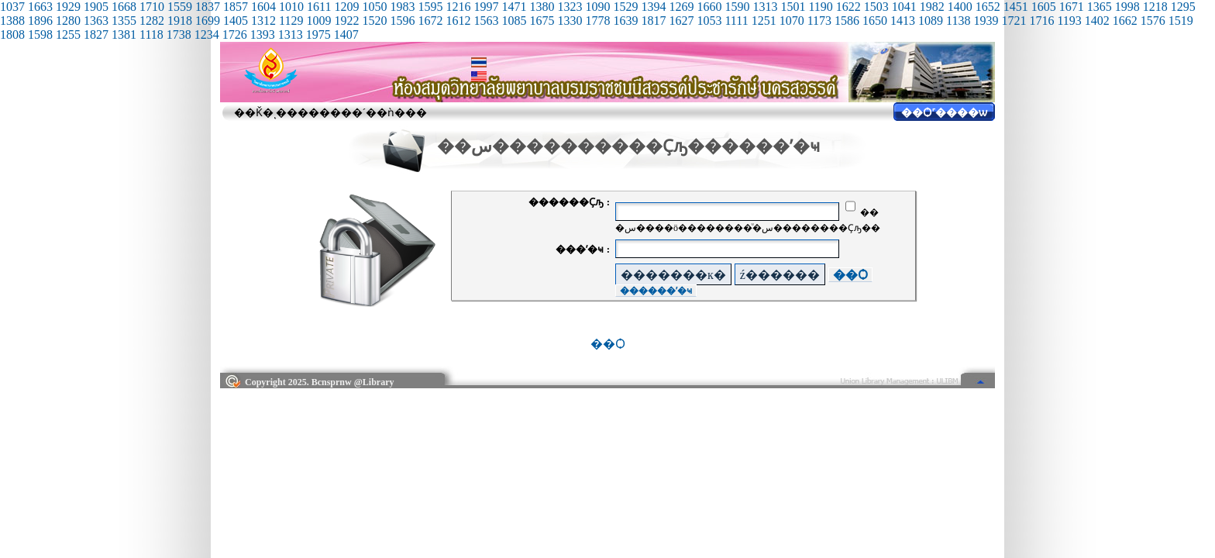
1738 (179, 34)
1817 (653, 20)
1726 (234, 34)
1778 (597, 20)
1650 (874, 20)
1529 (625, 6)
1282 (151, 20)
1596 (402, 20)
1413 (902, 20)
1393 (262, 34)
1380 (541, 6)
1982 (932, 6)
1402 (1097, 20)
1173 (819, 20)
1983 (402, 6)
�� (862, 212)
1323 (569, 6)
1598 (40, 34)
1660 (709, 6)
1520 (374, 20)
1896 (40, 20)
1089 (930, 20)
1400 (960, 6)
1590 (737, 6)
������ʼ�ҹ (656, 290)
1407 (346, 34)
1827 (96, 34)
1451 (1015, 6)
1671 (1071, 6)
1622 (848, 6)
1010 (291, 6)
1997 (485, 6)
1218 (1155, 6)
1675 (541, 20)
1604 (263, 6)
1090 (597, 6)
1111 (736, 20)
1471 (513, 6)
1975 (318, 34)
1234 (206, 34)
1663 (40, 6)
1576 (1153, 20)
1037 (12, 6)
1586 (847, 20)
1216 (458, 6)
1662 (1125, 20)
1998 (1127, 6)
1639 (625, 20)
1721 (1013, 20)
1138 (958, 20)
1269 (681, 6)
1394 (653, 6)
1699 (207, 20)
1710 (151, 6)
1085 (513, 20)
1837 (207, 6)
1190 (820, 6)
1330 (569, 20)
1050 (374, 6)
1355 (124, 20)
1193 (1069, 20)
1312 (263, 20)
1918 (179, 20)
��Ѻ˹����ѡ (944, 113)
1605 (1043, 6)
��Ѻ (850, 274)
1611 (319, 6)
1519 (1181, 20)
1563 (485, 20)
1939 (985, 20)
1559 (179, 6)
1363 (96, 20)
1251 (764, 20)
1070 (792, 20)
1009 (318, 20)
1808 (12, 34)
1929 (68, 6)
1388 (12, 20)
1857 (235, 6)
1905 (96, 6)
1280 (68, 20)
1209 (346, 6)
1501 (792, 6)
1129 (291, 20)
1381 (124, 34)
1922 (346, 20)
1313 (764, 6)
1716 (1041, 20)
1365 (1099, 6)
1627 (681, 20)
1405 (235, 20)
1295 (1183, 6)
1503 (876, 6)
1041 (904, 6)
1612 (458, 20)
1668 (124, 6)
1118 (151, 34)
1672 (430, 20)
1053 (709, 20)
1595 (430, 6)
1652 (988, 6)
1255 (68, 34)
